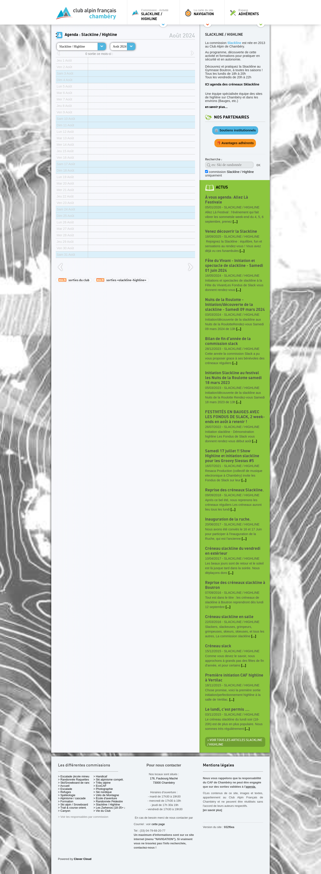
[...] (235, 221)
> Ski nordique (102, 792)
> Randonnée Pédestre (108, 801)
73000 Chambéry (164, 782)
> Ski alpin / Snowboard (73, 804)
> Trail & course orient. (72, 807)
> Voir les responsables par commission (83, 816)
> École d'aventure (105, 798)
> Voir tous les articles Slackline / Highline (234, 742)
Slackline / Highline (72, 46)
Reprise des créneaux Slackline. (234, 490)
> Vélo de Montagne (106, 795)
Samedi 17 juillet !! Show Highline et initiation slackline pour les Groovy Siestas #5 (232, 456)
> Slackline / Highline (106, 804)
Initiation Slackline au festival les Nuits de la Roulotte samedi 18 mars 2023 (233, 378)
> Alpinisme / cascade (72, 798)
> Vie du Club (102, 810)
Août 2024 (119, 46)
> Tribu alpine (102, 782)
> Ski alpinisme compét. (108, 779)
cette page (158, 824)
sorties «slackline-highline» (121, 280)
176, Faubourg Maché (164, 778)
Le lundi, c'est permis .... (227, 709)
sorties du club (73, 280)
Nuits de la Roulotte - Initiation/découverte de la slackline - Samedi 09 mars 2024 (235, 305)
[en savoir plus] (212, 810)
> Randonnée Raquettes (73, 779)
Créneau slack (218, 646)
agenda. (251, 786)
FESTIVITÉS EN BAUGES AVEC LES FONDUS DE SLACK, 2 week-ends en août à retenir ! (235, 417)
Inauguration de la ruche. (228, 519)
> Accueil (64, 785)
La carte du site (203, 12)
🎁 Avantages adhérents (235, 143)
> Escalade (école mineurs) (75, 776)
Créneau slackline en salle (229, 617)
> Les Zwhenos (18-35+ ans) (111, 807)
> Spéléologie (66, 795)
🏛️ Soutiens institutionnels (235, 130)
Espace (248, 12)
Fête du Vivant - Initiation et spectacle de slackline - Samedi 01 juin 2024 (234, 266)
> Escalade (65, 789)
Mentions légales (218, 765)
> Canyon (64, 810)
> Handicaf (100, 776)
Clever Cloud (82, 859)
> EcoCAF (100, 785)
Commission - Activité (154, 14)
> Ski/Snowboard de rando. (75, 782)
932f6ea (229, 827)
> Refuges (64, 792)
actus (222, 187)
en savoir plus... (216, 107)
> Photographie (103, 789)
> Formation (65, 801)
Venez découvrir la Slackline (231, 231)
